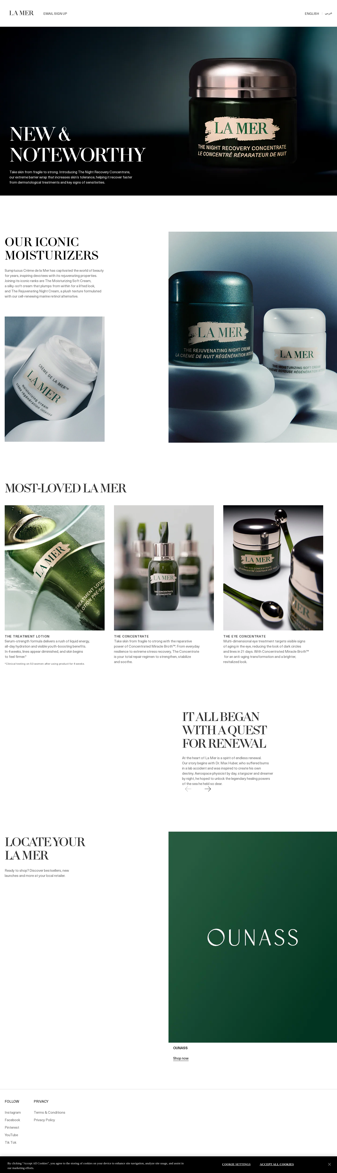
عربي (328, 12)
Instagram (13, 1112)
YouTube (11, 1134)
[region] (168, 1164)
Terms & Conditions (49, 1112)
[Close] (329, 1164)
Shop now (181, 1058)
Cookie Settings (236, 1164)
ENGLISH (312, 13)
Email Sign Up (55, 13)
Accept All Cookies (277, 1164)
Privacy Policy (44, 1119)
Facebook (12, 1119)
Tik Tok (10, 1142)
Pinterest (12, 1127)
